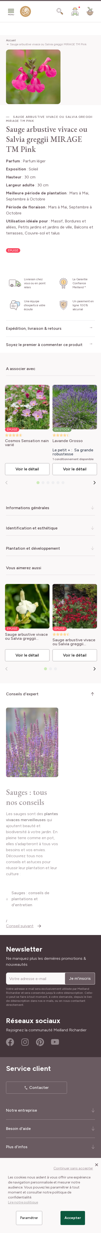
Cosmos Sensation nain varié (27, 443)
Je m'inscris (80, 981)
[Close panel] (96, 1164)
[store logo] (25, 12)
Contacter (39, 1090)
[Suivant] (94, 482)
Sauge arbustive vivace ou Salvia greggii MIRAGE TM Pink (48, 44)
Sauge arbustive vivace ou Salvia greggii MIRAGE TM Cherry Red (74, 642)
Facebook (10, 1045)
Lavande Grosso (67, 441)
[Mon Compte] (75, 12)
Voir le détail (27, 469)
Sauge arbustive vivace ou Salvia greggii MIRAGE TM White (26, 637)
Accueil (11, 40)
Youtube (55, 1045)
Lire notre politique (23, 1202)
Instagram (25, 1045)
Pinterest (40, 1045)
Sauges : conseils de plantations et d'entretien (45, 905)
